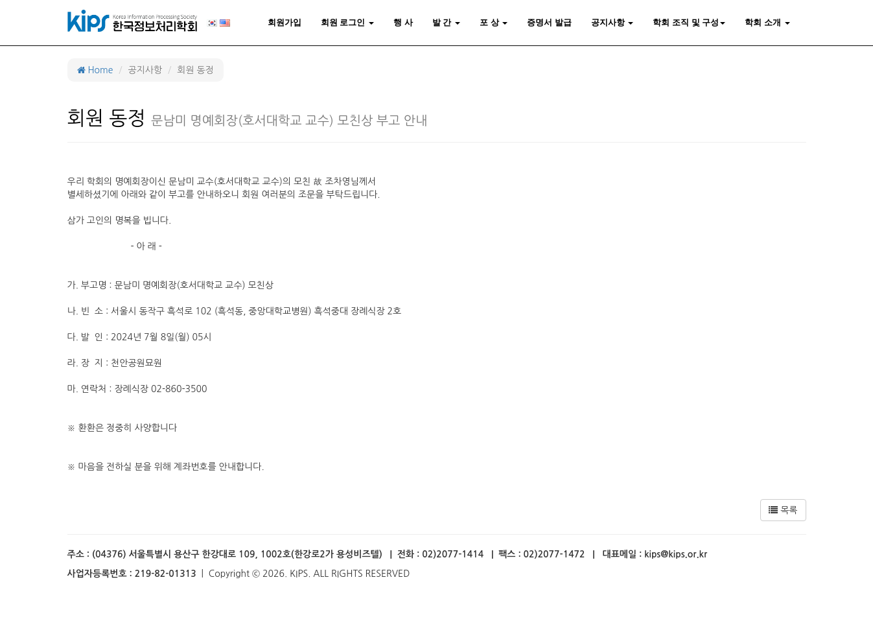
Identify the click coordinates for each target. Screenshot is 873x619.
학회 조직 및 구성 (689, 22)
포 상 (493, 22)
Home (95, 70)
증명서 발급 (549, 22)
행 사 (403, 22)
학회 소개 (767, 22)
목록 (783, 510)
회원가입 (284, 22)
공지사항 (612, 22)
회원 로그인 (347, 22)
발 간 (446, 22)
